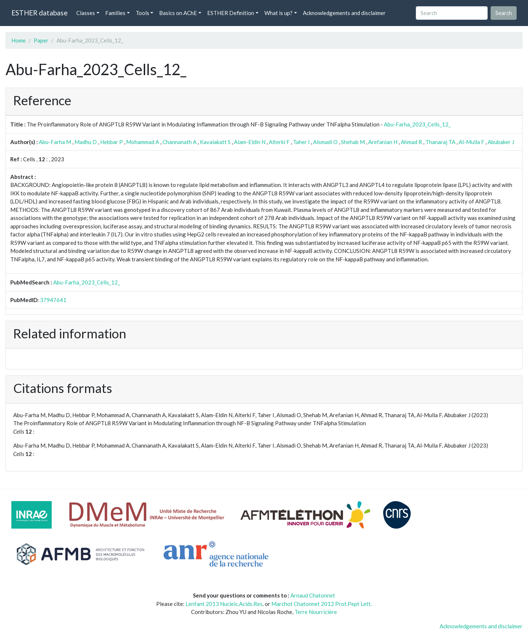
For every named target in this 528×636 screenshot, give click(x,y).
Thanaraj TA (440, 142)
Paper (41, 40)
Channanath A (179, 142)
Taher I (301, 142)
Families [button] (115, 13)
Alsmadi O (325, 142)
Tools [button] (142, 13)
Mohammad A (142, 142)
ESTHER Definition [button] (230, 13)
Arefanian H (382, 142)
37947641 (53, 300)
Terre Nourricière (315, 612)
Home (18, 40)
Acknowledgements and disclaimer (344, 13)
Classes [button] (85, 13)
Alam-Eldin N (249, 142)
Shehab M (353, 142)
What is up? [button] (278, 13)
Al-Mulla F (471, 142)
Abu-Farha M (55, 142)
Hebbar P (111, 142)
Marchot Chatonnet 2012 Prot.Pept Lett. (321, 603)
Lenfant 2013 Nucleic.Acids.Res (224, 603)
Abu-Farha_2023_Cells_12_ (417, 124)
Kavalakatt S (215, 142)
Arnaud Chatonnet (312, 595)
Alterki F (279, 142)
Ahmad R (411, 142)
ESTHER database (39, 12)
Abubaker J (501, 142)
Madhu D (85, 142)
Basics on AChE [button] (178, 13)
